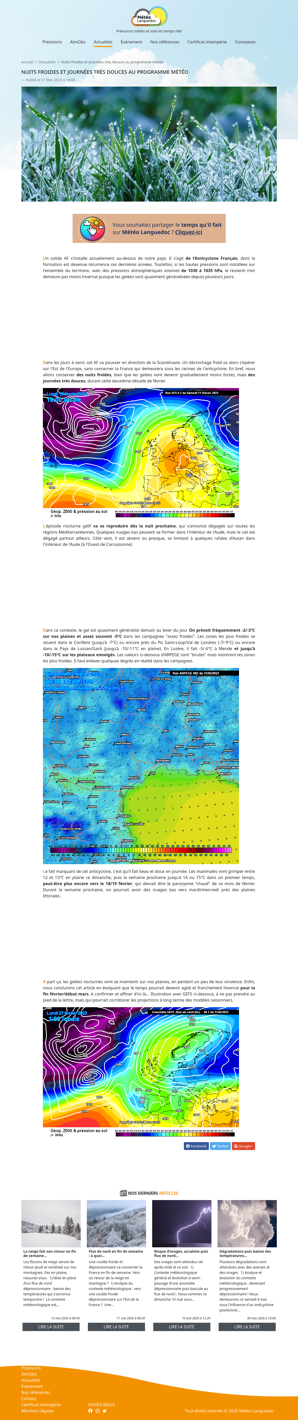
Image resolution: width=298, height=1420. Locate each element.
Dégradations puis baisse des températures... (245, 1253)
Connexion (245, 42)
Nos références (164, 42)
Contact (28, 1398)
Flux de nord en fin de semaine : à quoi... (116, 1253)
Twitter (220, 1146)
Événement (131, 42)
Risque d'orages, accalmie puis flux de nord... (181, 1253)
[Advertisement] (149, 319)
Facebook (196, 1146)
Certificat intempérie (207, 42)
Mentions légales (37, 1411)
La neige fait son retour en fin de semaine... (49, 1253)
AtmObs (78, 42)
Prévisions (52, 42)
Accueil (27, 62)
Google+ (243, 1146)
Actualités (103, 42)
